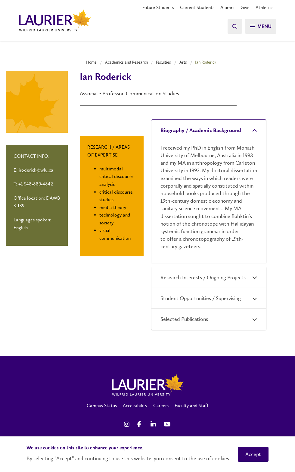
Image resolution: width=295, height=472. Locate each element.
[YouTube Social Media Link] (167, 424)
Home (91, 62)
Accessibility (135, 405)
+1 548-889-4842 (35, 184)
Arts (183, 62)
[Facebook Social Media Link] (140, 424)
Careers (161, 405)
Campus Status (102, 405)
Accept (253, 454)
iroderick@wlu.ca (36, 170)
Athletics (264, 7)
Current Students (197, 7)
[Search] (235, 26)
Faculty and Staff (191, 405)
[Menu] (260, 26)
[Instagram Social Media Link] (127, 424)
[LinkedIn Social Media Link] (154, 424)
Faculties (163, 62)
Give (245, 7)
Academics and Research (126, 62)
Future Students (158, 7)
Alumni (227, 7)
